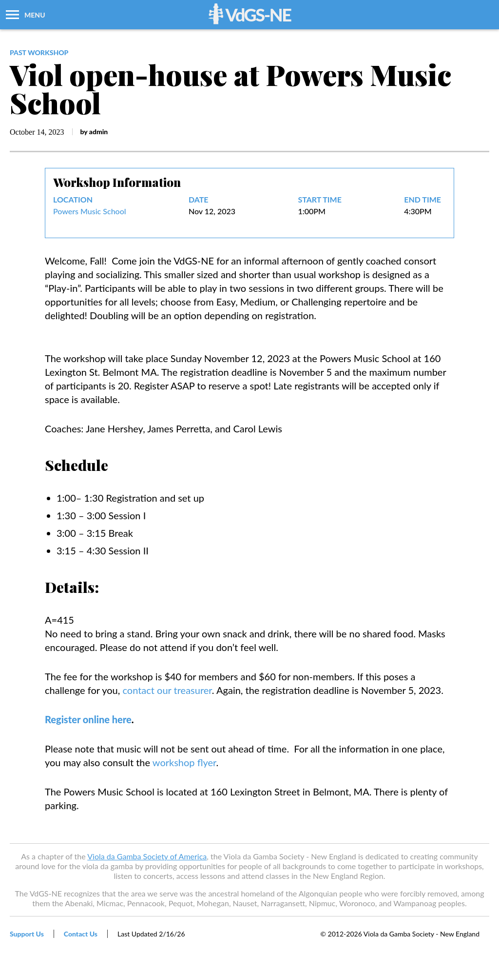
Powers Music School (89, 211)
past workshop (39, 52)
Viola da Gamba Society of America (147, 856)
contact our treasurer (166, 690)
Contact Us (80, 934)
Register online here (88, 719)
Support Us (27, 934)
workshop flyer (184, 762)
